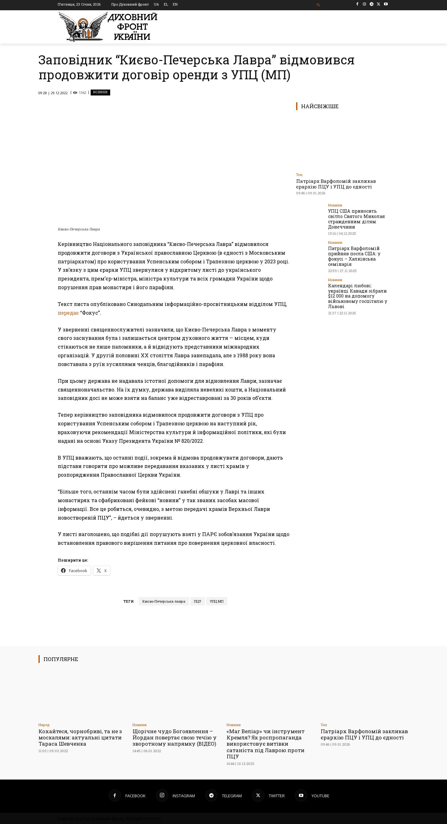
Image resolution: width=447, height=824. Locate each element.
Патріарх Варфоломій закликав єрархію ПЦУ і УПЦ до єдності (336, 184)
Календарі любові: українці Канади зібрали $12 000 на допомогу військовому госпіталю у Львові (357, 295)
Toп (299, 174)
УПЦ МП (217, 601)
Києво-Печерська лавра (163, 601)
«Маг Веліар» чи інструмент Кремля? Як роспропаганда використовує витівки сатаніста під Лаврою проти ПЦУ (266, 744)
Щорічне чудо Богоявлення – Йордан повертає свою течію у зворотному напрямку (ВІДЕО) (175, 738)
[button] (318, 5)
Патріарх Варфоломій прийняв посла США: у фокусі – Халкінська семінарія (353, 255)
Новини (100, 92)
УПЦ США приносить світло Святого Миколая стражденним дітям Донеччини (356, 218)
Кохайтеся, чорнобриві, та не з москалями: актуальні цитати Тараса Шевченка (80, 738)
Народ (44, 724)
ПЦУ (197, 601)
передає (68, 312)
